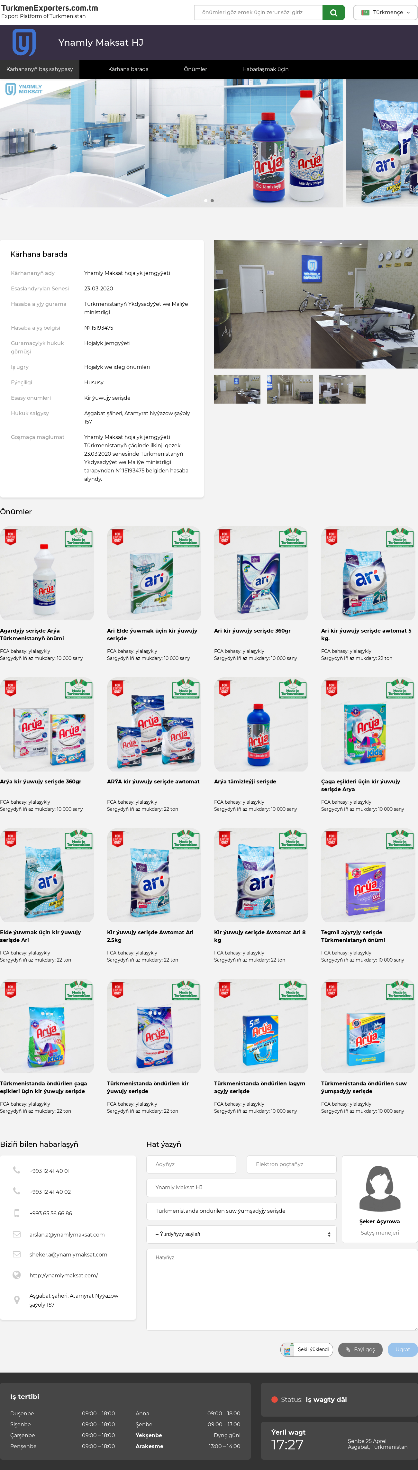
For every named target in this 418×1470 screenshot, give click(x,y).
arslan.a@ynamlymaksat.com (67, 1235)
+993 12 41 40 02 (50, 1192)
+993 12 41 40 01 (50, 1171)
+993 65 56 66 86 (51, 1213)
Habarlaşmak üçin (265, 69)
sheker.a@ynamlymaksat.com (68, 1255)
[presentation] (195, 1349)
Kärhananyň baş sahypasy (39, 69)
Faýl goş (360, 1350)
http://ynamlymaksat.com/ (64, 1276)
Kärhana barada (128, 69)
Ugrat (402, 1350)
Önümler (195, 69)
